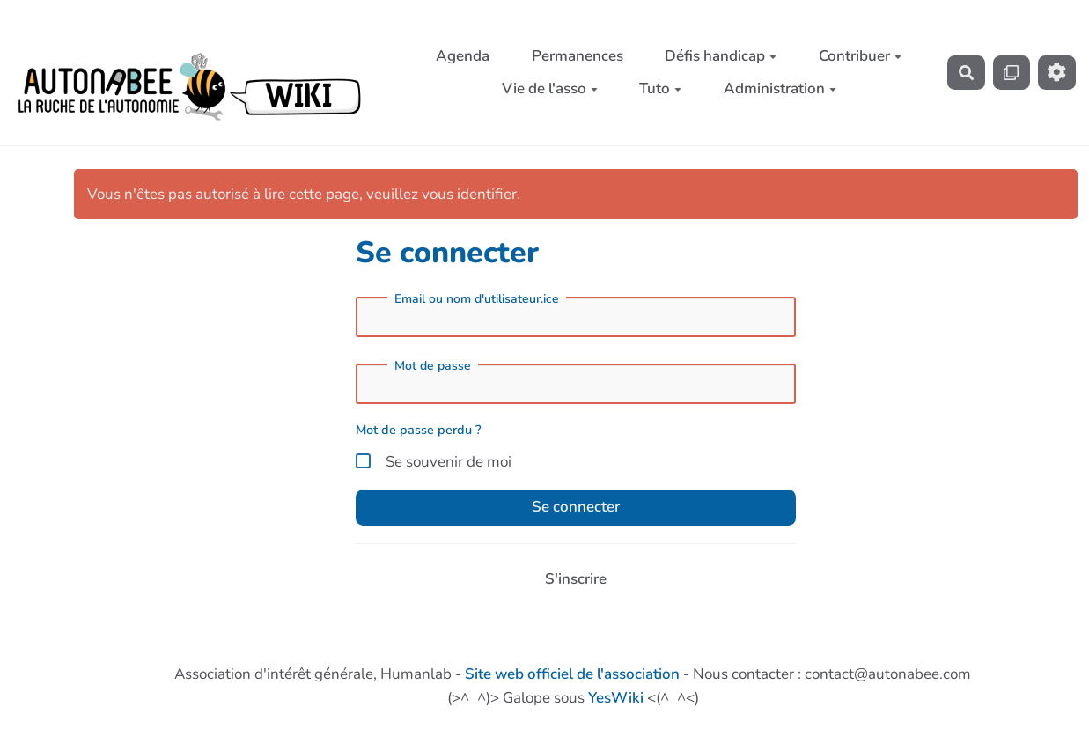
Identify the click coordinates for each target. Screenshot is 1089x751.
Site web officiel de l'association (572, 674)
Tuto (660, 88)
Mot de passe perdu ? (419, 429)
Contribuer (860, 56)
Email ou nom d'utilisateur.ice (476, 299)
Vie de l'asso (550, 88)
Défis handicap (720, 56)
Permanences (577, 56)
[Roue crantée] (1057, 72)
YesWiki (616, 698)
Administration (780, 88)
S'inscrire (576, 579)
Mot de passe (432, 366)
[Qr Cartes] (1012, 72)
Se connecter (576, 507)
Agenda (462, 56)
